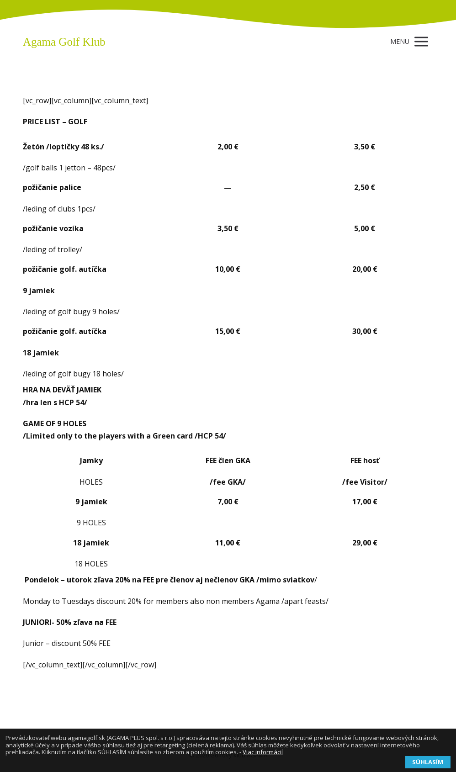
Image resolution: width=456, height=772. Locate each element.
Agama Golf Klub (64, 42)
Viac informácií (263, 752)
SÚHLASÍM (427, 762)
